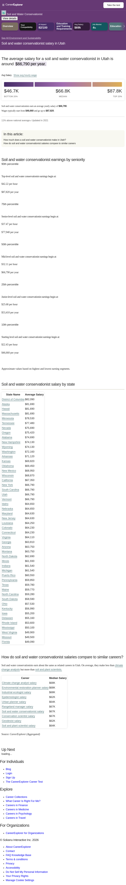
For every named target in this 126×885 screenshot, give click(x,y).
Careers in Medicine (17, 809)
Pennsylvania (9, 580)
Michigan (7, 570)
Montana (7, 551)
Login (9, 773)
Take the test (113, 5)
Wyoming (7, 446)
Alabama (7, 437)
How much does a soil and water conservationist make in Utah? (34, 140)
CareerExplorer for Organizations (25, 833)
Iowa (4, 613)
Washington (8, 451)
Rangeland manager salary (17, 706)
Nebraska (7, 508)
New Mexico (9, 470)
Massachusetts (10, 413)
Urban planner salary (14, 701)
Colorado (7, 527)
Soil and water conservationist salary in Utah (33, 43)
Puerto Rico (8, 575)
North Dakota (9, 556)
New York (7, 484)
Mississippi (8, 627)
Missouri (7, 637)
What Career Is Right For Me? (23, 801)
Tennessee (8, 423)
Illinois (5, 561)
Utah (4, 494)
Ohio (4, 603)
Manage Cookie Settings (20, 880)
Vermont (7, 499)
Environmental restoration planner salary (25, 687)
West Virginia (9, 632)
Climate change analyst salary (19, 682)
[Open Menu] (52, 5)
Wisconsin (8, 475)
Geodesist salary (11, 720)
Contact (10, 851)
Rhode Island (9, 622)
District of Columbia (13, 399)
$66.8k (63, 93)
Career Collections (16, 797)
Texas (5, 584)
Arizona (6, 546)
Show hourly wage (25, 75)
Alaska (6, 404)
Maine (5, 589)
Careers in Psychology (19, 813)
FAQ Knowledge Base (18, 855)
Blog (8, 769)
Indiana (6, 565)
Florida (6, 641)
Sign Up (10, 777)
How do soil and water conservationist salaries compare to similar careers (39, 143)
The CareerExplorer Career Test (24, 781)
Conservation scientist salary (18, 716)
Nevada (6, 427)
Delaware (7, 618)
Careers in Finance (17, 805)
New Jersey (8, 518)
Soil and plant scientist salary (18, 725)
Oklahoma (8, 465)
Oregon (6, 432)
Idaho (5, 503)
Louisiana (7, 523)
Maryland (7, 513)
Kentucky (7, 608)
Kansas (6, 461)
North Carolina (10, 594)
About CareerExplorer (18, 846)
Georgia (6, 542)
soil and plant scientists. (48, 669)
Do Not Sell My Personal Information (27, 871)
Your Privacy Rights (17, 876)
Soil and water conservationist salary (23, 711)
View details (9, 18)
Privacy (10, 863)
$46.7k (11, 93)
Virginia (6, 537)
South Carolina (10, 489)
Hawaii (6, 408)
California (7, 480)
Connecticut (9, 532)
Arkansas (7, 456)
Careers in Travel (16, 817)
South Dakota (10, 599)
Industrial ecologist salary (16, 692)
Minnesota (8, 418)
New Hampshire (11, 442)
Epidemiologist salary (14, 697)
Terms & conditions (17, 859)
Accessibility (13, 867)
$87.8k (114, 93)
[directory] (63, 138)
